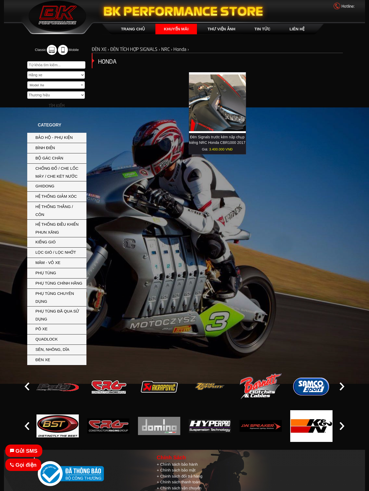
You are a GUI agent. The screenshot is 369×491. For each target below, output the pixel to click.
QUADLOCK (46, 339)
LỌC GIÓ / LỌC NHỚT (59, 251)
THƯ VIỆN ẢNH (221, 29)
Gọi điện (23, 465)
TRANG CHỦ (133, 29)
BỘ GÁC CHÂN (59, 157)
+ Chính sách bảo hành (177, 464)
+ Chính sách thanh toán (178, 482)
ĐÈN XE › (101, 48)
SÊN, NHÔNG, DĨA (59, 349)
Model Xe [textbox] (37, 85)
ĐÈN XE (59, 359)
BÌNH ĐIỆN (59, 147)
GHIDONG (59, 185)
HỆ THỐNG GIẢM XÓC (59, 196)
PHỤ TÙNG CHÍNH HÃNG (58, 283)
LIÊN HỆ (297, 29)
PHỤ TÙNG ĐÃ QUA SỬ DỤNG (57, 315)
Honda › (181, 48)
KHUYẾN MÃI (176, 29)
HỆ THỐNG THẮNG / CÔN (59, 210)
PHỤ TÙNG (59, 272)
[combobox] (56, 85)
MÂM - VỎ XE (59, 262)
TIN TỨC (262, 29)
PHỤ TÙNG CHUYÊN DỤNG (59, 297)
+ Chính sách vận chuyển (179, 488)
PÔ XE (59, 328)
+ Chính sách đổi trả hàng (179, 476)
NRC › (167, 48)
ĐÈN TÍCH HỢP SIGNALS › (135, 48)
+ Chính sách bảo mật (176, 470)
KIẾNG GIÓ (59, 241)
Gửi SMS (24, 451)
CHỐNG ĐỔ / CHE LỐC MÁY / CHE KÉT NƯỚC (59, 171)
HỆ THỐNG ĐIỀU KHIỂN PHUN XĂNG (59, 227)
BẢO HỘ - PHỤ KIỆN (59, 137)
